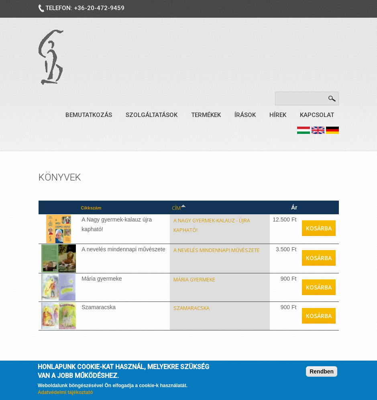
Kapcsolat (317, 115)
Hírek (277, 115)
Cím (162, 207)
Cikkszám (86, 207)
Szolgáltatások (151, 115)
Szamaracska (178, 305)
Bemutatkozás (88, 115)
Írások (245, 115)
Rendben (322, 371)
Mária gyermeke (184, 276)
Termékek (206, 115)
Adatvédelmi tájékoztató (65, 392)
